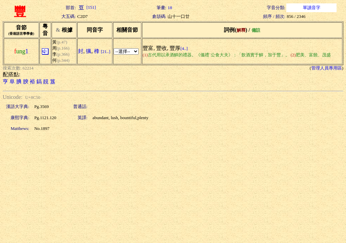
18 (170, 7)
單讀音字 (311, 7)
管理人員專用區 (326, 68)
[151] (86, 7)
